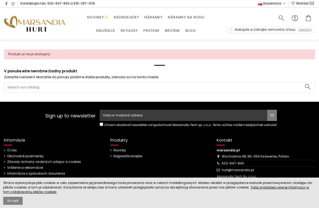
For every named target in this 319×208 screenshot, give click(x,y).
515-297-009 (84, 3)
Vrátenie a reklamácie (25, 168)
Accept (13, 200)
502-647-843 (58, 3)
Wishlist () (302, 3)
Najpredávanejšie (128, 156)
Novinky (120, 150)
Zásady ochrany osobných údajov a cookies (44, 162)
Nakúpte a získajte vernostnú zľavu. (271, 29)
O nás (12, 150)
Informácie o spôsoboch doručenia (36, 173)
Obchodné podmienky (25, 156)
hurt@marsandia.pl (238, 170)
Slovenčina (272, 3)
